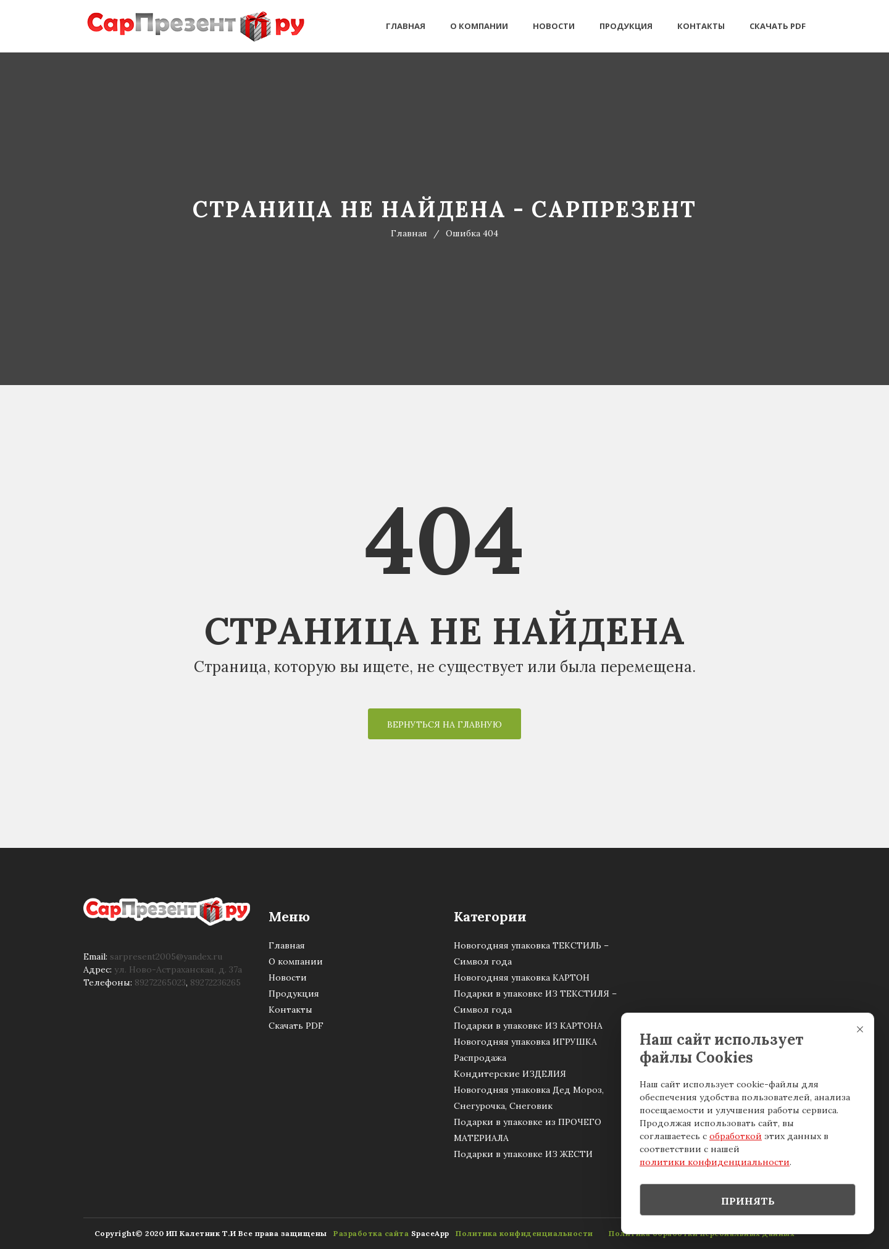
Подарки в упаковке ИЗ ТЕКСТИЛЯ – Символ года (535, 1001)
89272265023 (160, 982)
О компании (479, 25)
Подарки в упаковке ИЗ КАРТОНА (528, 1025)
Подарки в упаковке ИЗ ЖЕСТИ (523, 1154)
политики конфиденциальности (715, 1162)
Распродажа (480, 1057)
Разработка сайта (368, 1233)
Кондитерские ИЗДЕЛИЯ (510, 1073)
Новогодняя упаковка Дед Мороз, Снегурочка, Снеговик (529, 1097)
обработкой (735, 1136)
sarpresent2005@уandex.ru (166, 956)
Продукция (626, 25)
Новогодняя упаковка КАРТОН (522, 977)
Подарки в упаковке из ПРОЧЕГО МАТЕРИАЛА (527, 1129)
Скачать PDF (777, 25)
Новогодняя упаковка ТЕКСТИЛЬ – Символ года (531, 953)
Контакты (701, 25)
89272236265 (215, 982)
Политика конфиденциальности (521, 1233)
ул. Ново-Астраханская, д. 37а (178, 969)
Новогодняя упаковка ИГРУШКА (525, 1041)
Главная (405, 25)
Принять (748, 1201)
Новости (554, 25)
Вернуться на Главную (444, 724)
